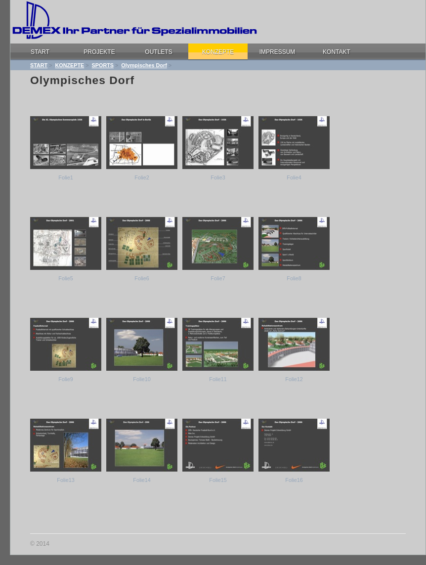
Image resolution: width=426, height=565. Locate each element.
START (40, 51)
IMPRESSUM (277, 51)
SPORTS (103, 65)
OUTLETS (158, 51)
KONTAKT (336, 51)
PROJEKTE (99, 51)
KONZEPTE (218, 51)
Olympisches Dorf (144, 65)
